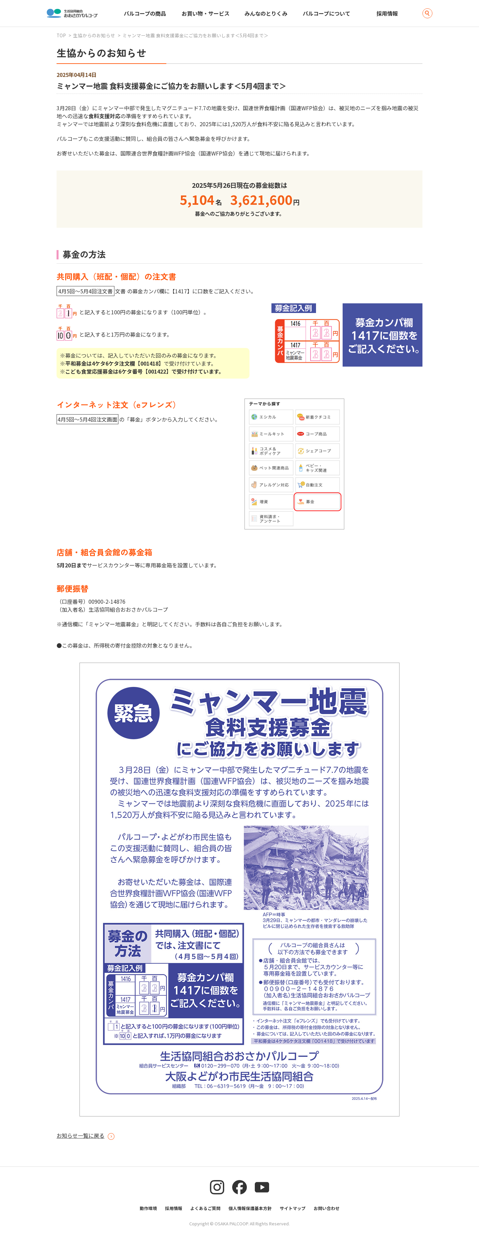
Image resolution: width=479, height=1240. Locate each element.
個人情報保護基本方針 (250, 1208)
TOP (61, 35)
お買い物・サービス (206, 13)
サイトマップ (293, 1208)
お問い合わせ (327, 1208)
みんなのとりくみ (265, 13)
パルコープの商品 (145, 13)
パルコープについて (326, 13)
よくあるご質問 (205, 1208)
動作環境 (148, 1208)
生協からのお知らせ (94, 35)
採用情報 (387, 13)
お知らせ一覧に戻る (80, 1135)
